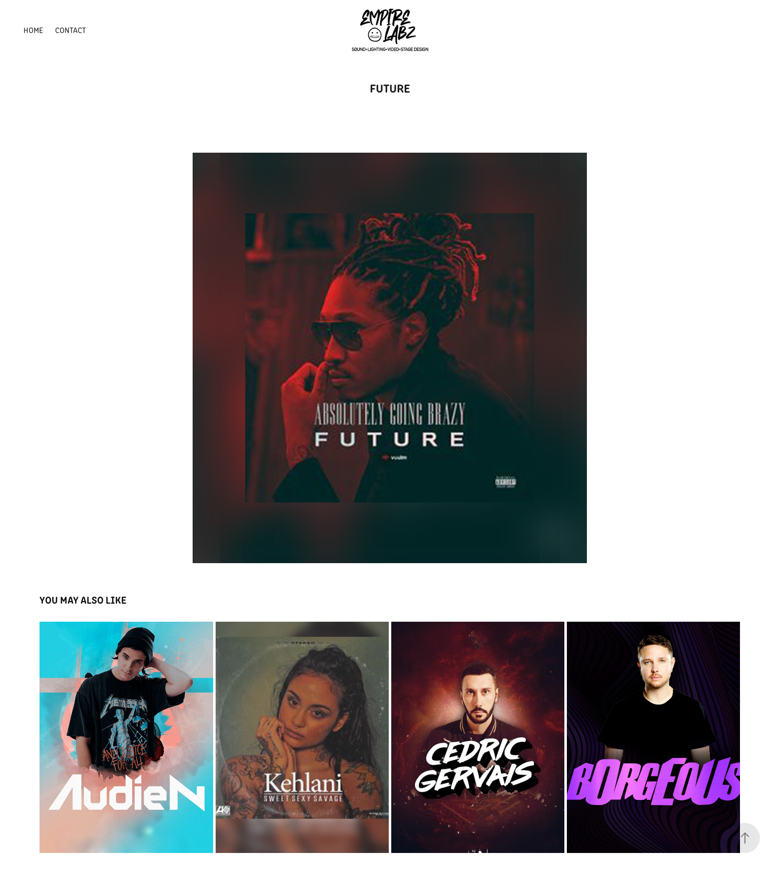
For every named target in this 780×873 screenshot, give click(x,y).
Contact (70, 30)
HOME (33, 30)
